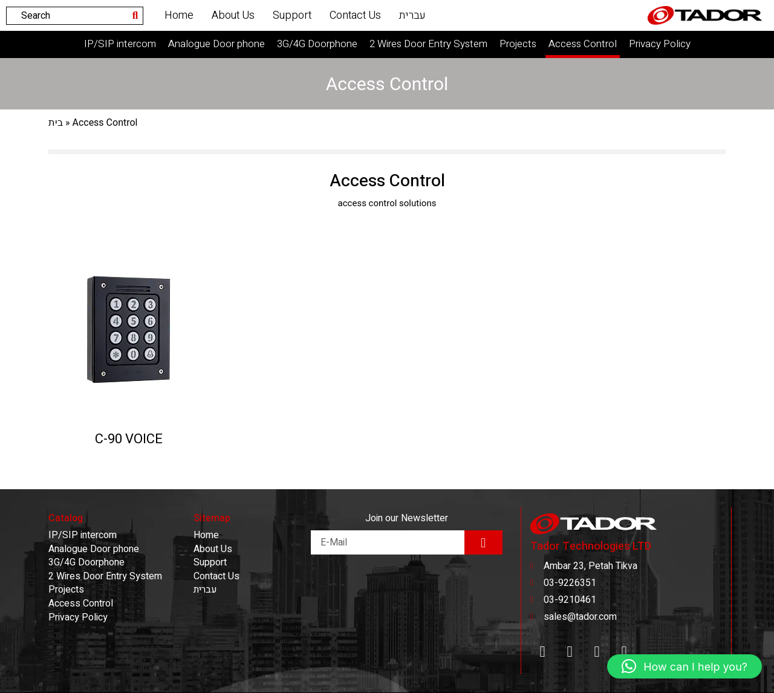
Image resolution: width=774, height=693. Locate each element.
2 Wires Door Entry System (428, 43)
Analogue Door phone (216, 43)
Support (292, 16)
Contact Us (355, 16)
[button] (684, 666)
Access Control (582, 43)
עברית (412, 16)
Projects (517, 43)
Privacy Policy (660, 43)
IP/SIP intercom (120, 43)
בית (55, 123)
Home (179, 16)
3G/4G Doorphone (317, 43)
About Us (233, 16)
